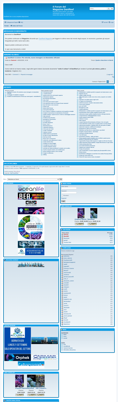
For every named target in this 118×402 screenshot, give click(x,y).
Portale (6, 25)
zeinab (65, 303)
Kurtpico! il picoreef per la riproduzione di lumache (55, 113)
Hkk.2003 (66, 236)
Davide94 (66, 285)
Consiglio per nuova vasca (49, 145)
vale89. (65, 264)
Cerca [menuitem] (64, 336)
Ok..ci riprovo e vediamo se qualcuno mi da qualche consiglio (58, 111)
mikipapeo (66, 287)
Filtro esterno (82, 120)
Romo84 (66, 320)
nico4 (65, 309)
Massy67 (66, 270)
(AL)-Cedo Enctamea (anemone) (87, 145)
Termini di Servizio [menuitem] (68, 348)
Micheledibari (67, 301)
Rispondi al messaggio (26, 74)
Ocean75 (66, 305)
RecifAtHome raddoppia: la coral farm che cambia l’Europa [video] (95, 153)
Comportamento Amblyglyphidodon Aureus (90, 115)
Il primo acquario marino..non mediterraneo (54, 149)
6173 (111, 242)
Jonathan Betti (67, 242)
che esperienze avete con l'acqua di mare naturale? (55, 103)
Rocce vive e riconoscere (49, 138)
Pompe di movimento (84, 149)
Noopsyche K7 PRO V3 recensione (87, 128)
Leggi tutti (109, 74)
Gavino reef (46, 106)
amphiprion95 (67, 293)
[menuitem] (20, 22)
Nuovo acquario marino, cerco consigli (52, 151)
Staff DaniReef (14, 173)
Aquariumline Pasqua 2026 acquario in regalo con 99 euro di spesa (95, 140)
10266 (110, 236)
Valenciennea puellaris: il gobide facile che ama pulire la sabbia (94, 125)
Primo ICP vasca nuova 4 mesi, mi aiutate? (89, 157)
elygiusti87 (66, 266)
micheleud (66, 274)
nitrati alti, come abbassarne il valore (52, 140)
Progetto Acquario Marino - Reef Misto (88, 131)
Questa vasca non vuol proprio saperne (53, 95)
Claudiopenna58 (68, 260)
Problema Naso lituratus (49, 117)
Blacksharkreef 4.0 (47, 125)
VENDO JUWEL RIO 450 (85, 95)
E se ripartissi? (47, 121)
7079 (111, 238)
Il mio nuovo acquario (84, 104)
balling (45, 154)
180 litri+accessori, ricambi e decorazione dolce (91, 102)
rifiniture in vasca (83, 118)
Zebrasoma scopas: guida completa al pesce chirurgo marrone (94, 114)
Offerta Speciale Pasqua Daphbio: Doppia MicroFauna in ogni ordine (96, 142)
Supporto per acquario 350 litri (86, 147)
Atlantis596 (66, 307)
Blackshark (66, 238)
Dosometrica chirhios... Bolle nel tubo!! (89, 136)
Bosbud (66, 295)
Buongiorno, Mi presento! (49, 119)
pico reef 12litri (83, 106)
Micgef (65, 318)
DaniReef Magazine (45, 38)
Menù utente (66, 184)
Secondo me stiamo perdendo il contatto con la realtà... (57, 148)
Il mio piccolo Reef (47, 92)
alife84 (65, 297)
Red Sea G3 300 (47, 137)
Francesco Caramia (69, 268)
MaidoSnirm (67, 324)
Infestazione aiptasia (48, 96)
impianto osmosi (47, 132)
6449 (111, 240)
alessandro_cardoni (69, 280)
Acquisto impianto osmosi (49, 146)
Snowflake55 (67, 322)
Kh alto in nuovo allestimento (50, 135)
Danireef (13, 60)
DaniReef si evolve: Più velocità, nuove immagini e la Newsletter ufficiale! (23, 93)
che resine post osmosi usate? (50, 101)
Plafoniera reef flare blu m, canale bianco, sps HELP (92, 130)
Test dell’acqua (83, 135)
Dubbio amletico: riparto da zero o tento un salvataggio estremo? (59, 114)
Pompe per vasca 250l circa (86, 155)
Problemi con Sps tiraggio (49, 143)
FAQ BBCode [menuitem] (66, 346)
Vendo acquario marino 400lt (86, 117)
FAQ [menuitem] (64, 344)
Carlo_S (66, 278)
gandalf (66, 240)
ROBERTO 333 (68, 299)
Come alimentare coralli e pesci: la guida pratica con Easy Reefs (95, 123)
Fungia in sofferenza (48, 153)
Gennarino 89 (67, 313)
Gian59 (65, 311)
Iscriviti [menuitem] (65, 338)
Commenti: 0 (16, 74)
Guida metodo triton (48, 141)
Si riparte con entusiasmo (85, 101)
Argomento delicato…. (48, 127)
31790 (110, 234)
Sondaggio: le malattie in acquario (15, 94)
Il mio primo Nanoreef (48, 109)
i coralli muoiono (47, 93)
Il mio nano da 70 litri (48, 129)
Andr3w (66, 291)
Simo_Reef (46, 100)
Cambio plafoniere (83, 109)
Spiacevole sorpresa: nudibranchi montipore (90, 127)
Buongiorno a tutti (83, 107)
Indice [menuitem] (64, 334)
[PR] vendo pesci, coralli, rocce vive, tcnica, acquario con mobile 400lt (95, 97)
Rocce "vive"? (46, 124)
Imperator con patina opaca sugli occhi (88, 99)
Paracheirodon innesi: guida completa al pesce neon (92, 112)
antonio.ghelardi (68, 316)
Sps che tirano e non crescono (50, 105)
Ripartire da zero (83, 93)
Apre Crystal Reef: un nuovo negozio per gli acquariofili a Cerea (95, 150)
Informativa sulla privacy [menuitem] (69, 349)
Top (113, 77)
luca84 (65, 289)
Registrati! (63, 198)
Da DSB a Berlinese (48, 122)
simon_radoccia (68, 258)
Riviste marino (82, 152)
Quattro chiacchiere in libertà (104, 60)
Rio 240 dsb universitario (49, 98)
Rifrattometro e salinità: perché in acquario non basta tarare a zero (95, 92)
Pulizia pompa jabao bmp (85, 144)
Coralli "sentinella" (48, 130)
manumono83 (67, 272)
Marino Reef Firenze (48, 108)
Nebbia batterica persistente (50, 133)
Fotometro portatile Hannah (86, 133)
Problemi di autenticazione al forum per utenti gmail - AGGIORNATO (24, 96)
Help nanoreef (46, 116)
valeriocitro (66, 256)
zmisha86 (66, 283)
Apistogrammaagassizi (69, 262)
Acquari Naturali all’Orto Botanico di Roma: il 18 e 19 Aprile (93, 122)
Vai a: (4, 179)
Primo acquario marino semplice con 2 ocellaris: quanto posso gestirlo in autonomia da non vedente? (94, 139)
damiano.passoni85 (69, 276)
